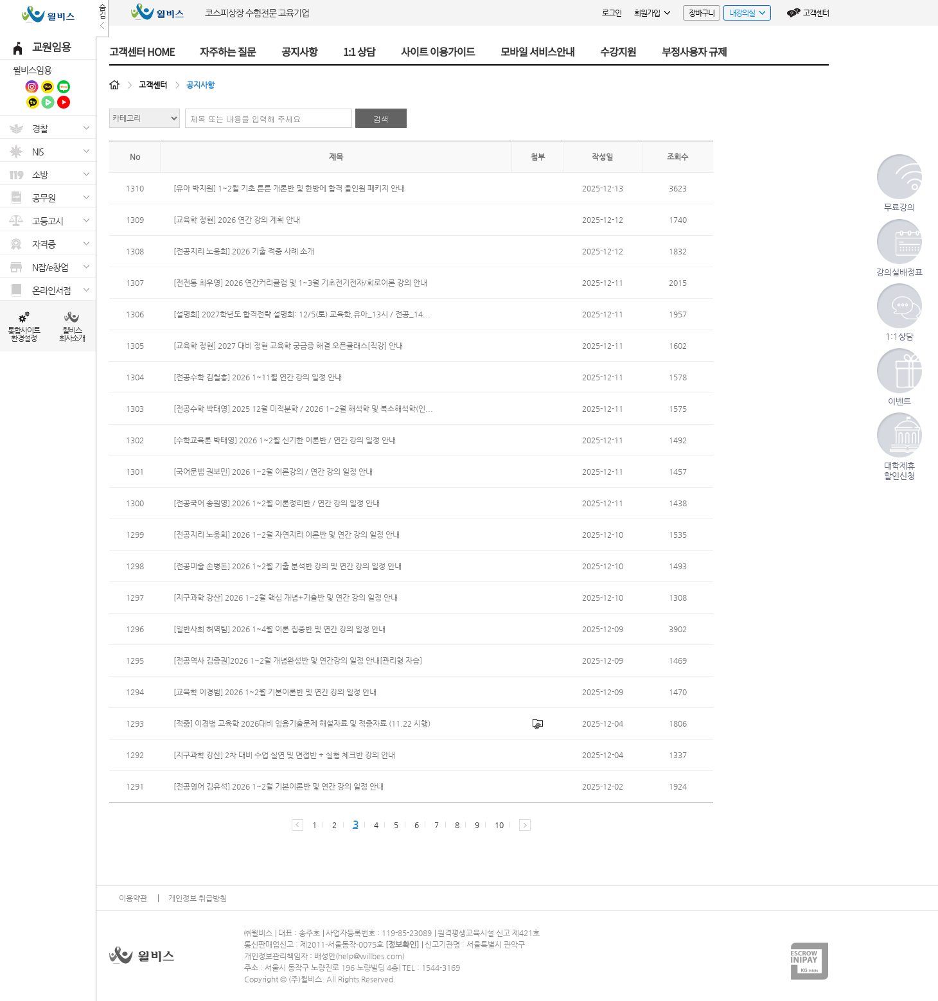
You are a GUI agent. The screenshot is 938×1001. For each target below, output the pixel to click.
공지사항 (299, 51)
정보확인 (402, 944)
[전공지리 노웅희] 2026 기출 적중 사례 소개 (243, 251)
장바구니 (701, 12)
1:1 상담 (359, 51)
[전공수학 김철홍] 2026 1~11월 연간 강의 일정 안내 (257, 377)
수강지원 (618, 51)
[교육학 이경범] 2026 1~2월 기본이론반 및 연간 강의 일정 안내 (274, 691)
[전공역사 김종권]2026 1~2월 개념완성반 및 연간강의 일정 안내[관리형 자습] (297, 660)
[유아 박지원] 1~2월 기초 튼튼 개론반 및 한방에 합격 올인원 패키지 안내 (289, 188)
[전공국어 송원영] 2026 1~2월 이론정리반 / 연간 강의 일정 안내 (276, 503)
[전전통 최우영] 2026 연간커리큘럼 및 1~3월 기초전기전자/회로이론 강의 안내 (300, 282)
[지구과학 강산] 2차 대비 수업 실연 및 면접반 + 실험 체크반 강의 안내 (284, 754)
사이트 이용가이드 (438, 51)
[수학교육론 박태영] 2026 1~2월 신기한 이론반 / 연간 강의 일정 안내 (284, 440)
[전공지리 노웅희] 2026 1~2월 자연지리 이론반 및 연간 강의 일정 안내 (286, 534)
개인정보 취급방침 (197, 898)
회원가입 (652, 12)
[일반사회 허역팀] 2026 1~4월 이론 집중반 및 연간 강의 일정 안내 (279, 629)
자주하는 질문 (228, 51)
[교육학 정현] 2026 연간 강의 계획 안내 (236, 219)
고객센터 (816, 12)
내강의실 (744, 14)
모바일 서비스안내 (537, 51)
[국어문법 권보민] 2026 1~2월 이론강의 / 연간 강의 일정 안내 (273, 471)
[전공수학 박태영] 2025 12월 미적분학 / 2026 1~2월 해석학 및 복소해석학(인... (303, 408)
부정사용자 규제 (694, 51)
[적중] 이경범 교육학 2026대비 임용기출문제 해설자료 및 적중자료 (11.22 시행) (301, 723)
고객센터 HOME (141, 51)
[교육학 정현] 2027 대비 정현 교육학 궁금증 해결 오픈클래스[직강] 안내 (288, 345)
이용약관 (133, 898)
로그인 (611, 12)
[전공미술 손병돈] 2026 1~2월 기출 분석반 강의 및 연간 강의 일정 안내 (287, 566)
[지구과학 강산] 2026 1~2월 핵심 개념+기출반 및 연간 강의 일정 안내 (285, 597)
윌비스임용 (32, 70)
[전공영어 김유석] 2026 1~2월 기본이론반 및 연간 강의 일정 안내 (278, 786)
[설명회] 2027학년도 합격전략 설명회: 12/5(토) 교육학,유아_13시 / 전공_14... (301, 314)
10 (499, 824)
